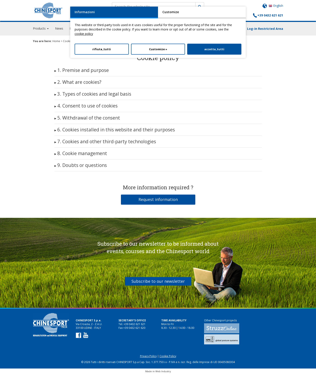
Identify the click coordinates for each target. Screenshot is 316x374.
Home (56, 41)
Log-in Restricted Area (265, 29)
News (59, 28)
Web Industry (163, 371)
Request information (158, 199)
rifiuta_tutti (101, 49)
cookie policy (84, 34)
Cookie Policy (168, 356)
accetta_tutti (214, 49)
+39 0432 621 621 (270, 15)
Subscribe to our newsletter (158, 281)
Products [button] (41, 28)
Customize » (158, 49)
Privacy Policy (148, 356)
